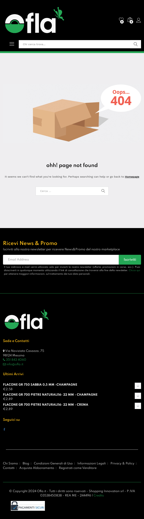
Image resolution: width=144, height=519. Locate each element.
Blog (26, 463)
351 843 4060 (14, 359)
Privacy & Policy (122, 463)
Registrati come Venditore (78, 468)
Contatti (9, 468)
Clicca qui (134, 270)
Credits (99, 495)
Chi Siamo (10, 463)
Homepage (132, 176)
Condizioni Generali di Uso (53, 463)
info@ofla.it (13, 364)
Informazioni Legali (91, 463)
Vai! (135, 44)
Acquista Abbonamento (36, 468)
